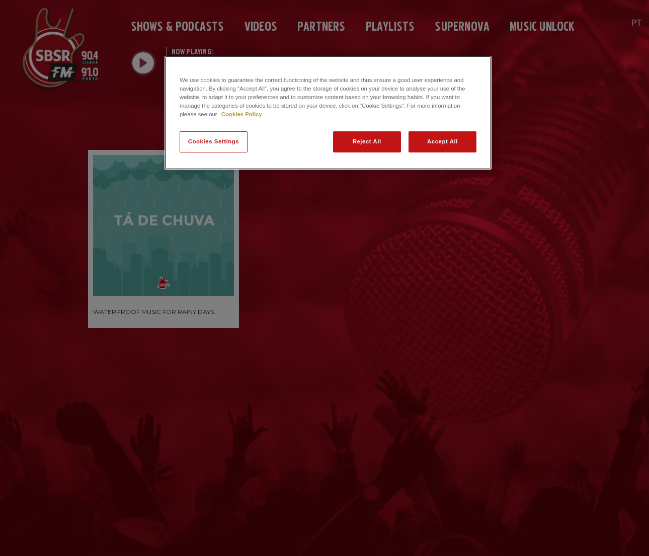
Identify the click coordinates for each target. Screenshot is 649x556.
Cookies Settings (213, 141)
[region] (328, 113)
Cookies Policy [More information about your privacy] (241, 114)
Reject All (367, 141)
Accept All (442, 141)
